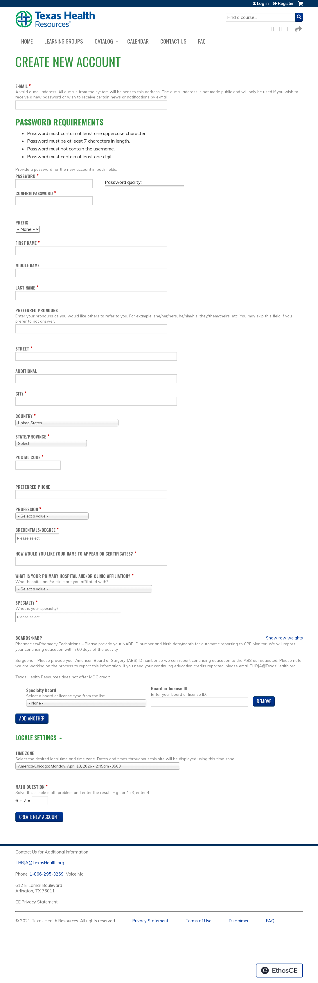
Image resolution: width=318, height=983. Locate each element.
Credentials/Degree (35, 530)
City (19, 394)
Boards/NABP (28, 638)
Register (286, 3)
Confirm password (34, 193)
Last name (25, 288)
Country (24, 416)
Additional (26, 371)
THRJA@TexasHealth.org (39, 862)
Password (25, 176)
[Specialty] (32, 617)
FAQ (202, 41)
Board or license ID (169, 688)
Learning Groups (63, 41)
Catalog (104, 41)
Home (27, 41)
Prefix (21, 223)
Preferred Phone (32, 487)
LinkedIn (290, 28)
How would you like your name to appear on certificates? (74, 554)
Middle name (27, 265)
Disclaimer (239, 920)
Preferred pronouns (36, 310)
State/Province (30, 437)
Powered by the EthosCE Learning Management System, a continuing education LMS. (279, 970)
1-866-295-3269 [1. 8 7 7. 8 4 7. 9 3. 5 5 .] (47, 874)
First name (26, 243)
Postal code (27, 457)
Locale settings (35, 737)
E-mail (21, 86)
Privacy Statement (150, 920)
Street (22, 349)
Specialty (25, 603)
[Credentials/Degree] (32, 538)
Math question (29, 787)
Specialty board (41, 690)
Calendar (138, 41)
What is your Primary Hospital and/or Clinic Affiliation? (72, 576)
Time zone (24, 753)
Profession (26, 509)
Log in (263, 3)
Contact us (173, 41)
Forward (298, 28)
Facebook (274, 28)
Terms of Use (198, 920)
